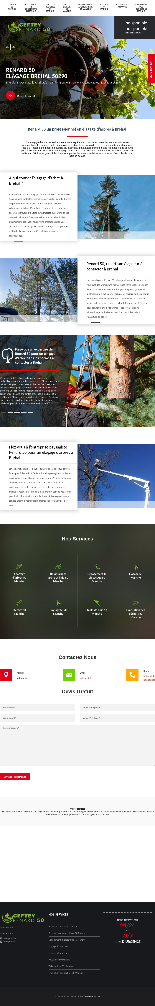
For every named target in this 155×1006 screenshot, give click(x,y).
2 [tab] (10, 412)
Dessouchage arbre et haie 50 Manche (85, 7)
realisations (151, 68)
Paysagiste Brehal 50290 (97, 814)
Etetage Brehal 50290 (74, 814)
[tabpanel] (29, 376)
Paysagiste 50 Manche (122, 6)
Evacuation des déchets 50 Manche (141, 8)
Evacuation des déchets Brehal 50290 (18, 811)
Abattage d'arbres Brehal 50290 (91, 811)
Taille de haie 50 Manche (67, 8)
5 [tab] (30, 412)
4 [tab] (23, 412)
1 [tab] (3, 412)
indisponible (136, 23)
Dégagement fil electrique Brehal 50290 (56, 811)
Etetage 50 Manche (104, 7)
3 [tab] (17, 412)
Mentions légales (92, 996)
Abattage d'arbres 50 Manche (50, 8)
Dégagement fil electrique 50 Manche (31, 8)
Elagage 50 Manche (12, 7)
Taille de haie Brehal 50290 (120, 811)
